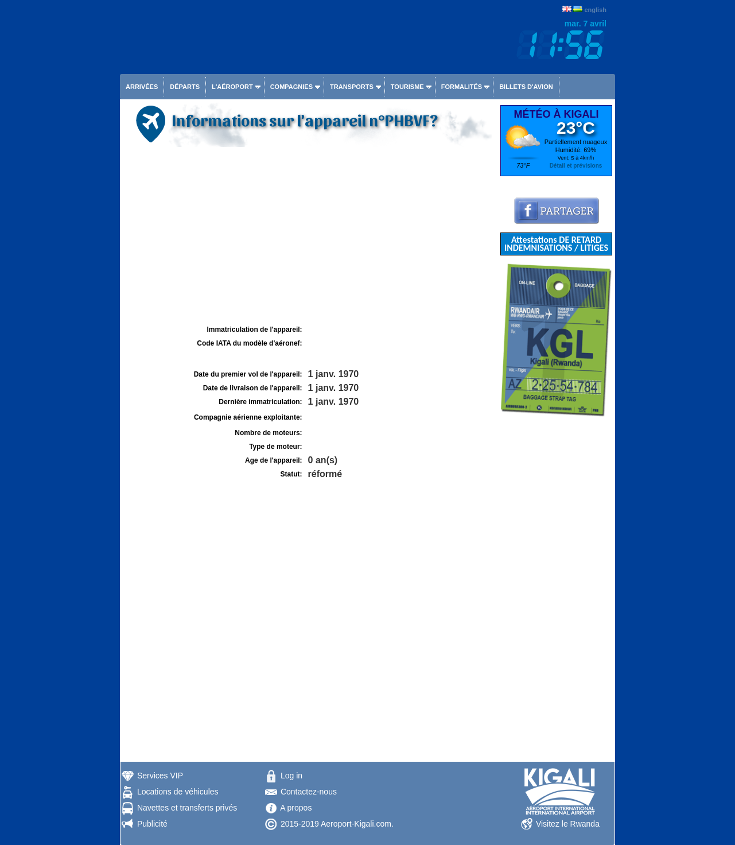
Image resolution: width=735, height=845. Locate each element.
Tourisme (407, 86)
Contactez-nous (309, 791)
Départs (185, 86)
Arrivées (142, 86)
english (595, 9)
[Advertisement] (309, 236)
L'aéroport (232, 86)
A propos (296, 807)
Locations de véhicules (178, 791)
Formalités (462, 86)
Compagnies (291, 86)
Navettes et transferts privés (187, 807)
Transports (352, 86)
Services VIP (160, 775)
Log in (291, 775)
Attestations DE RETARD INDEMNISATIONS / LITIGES (556, 243)
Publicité (152, 823)
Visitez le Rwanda (568, 823)
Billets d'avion (526, 86)
